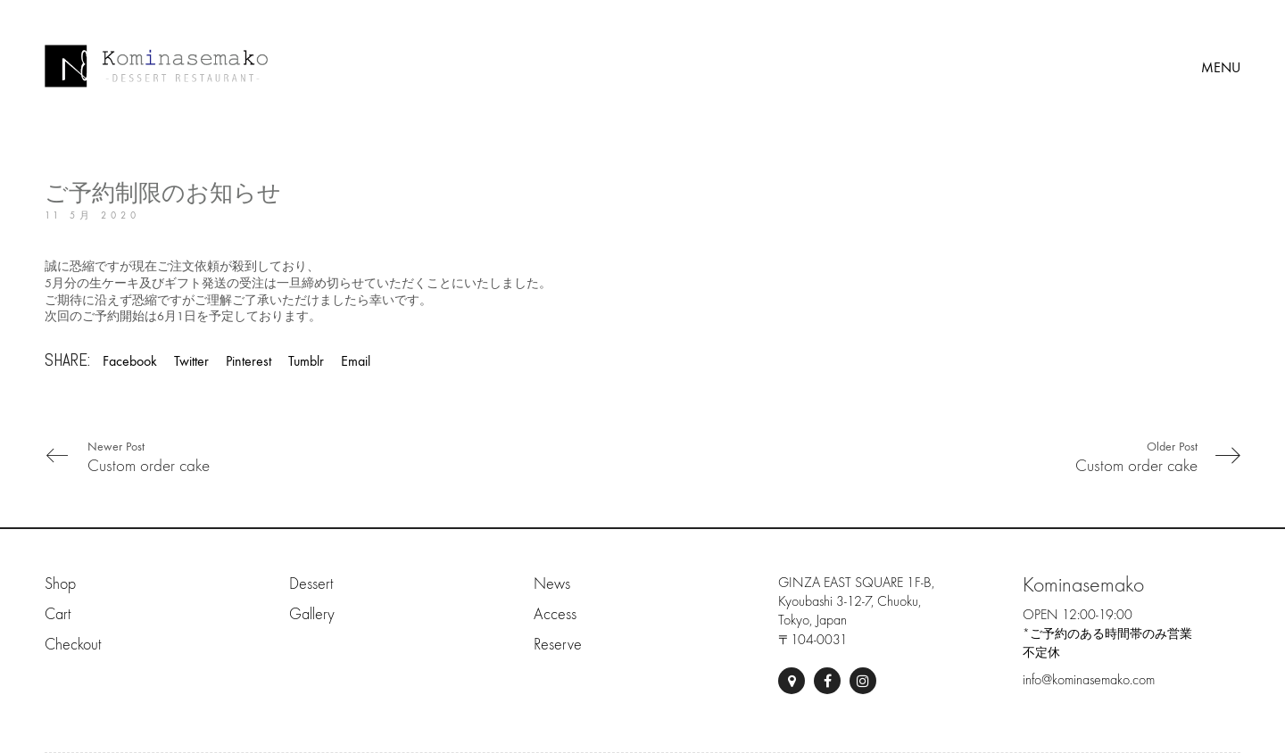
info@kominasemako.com (1089, 680)
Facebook (130, 360)
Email (355, 360)
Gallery (312, 614)
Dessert (311, 584)
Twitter (191, 360)
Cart (57, 614)
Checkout (73, 644)
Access (555, 614)
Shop (60, 584)
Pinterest (248, 360)
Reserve (558, 644)
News (552, 584)
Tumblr (306, 360)
